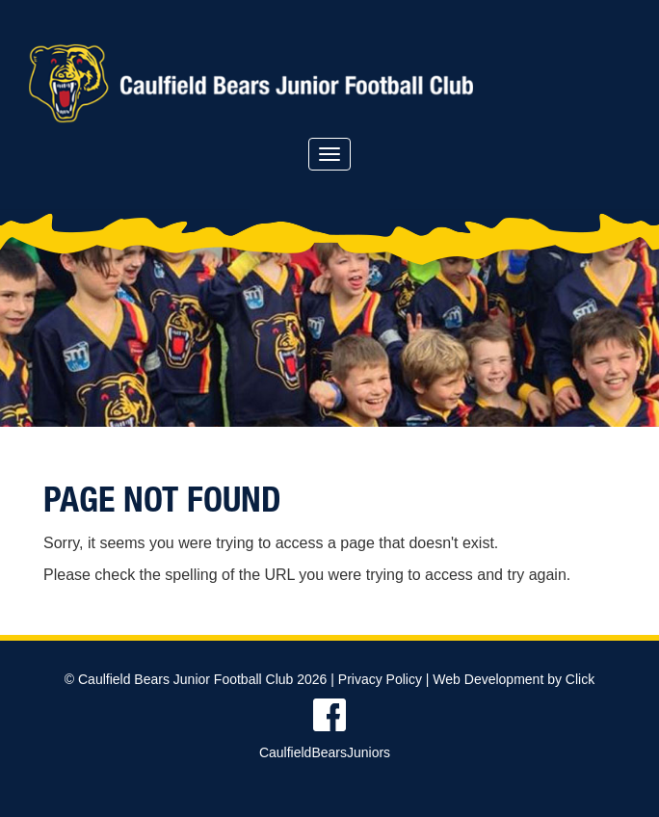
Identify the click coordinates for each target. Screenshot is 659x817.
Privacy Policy (380, 679)
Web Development (488, 679)
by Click (570, 679)
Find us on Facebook (329, 714)
